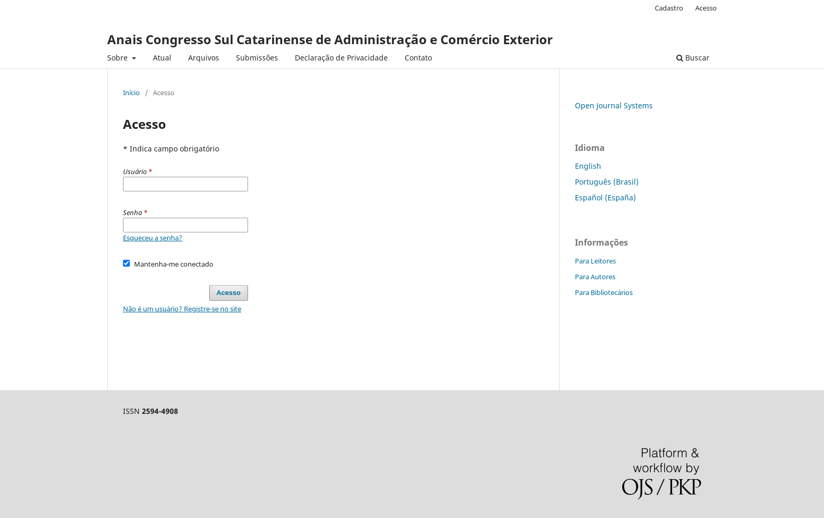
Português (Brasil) (606, 182)
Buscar (692, 58)
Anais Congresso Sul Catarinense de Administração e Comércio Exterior (330, 39)
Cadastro (669, 8)
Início (131, 92)
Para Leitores (595, 261)
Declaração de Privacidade (341, 58)
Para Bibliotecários (604, 292)
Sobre (118, 58)
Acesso (706, 8)
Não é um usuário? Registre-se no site (182, 308)
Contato (418, 58)
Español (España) (605, 197)
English (588, 166)
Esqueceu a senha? (152, 237)
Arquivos (203, 58)
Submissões (257, 58)
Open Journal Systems (614, 105)
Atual (162, 58)
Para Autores (595, 276)
